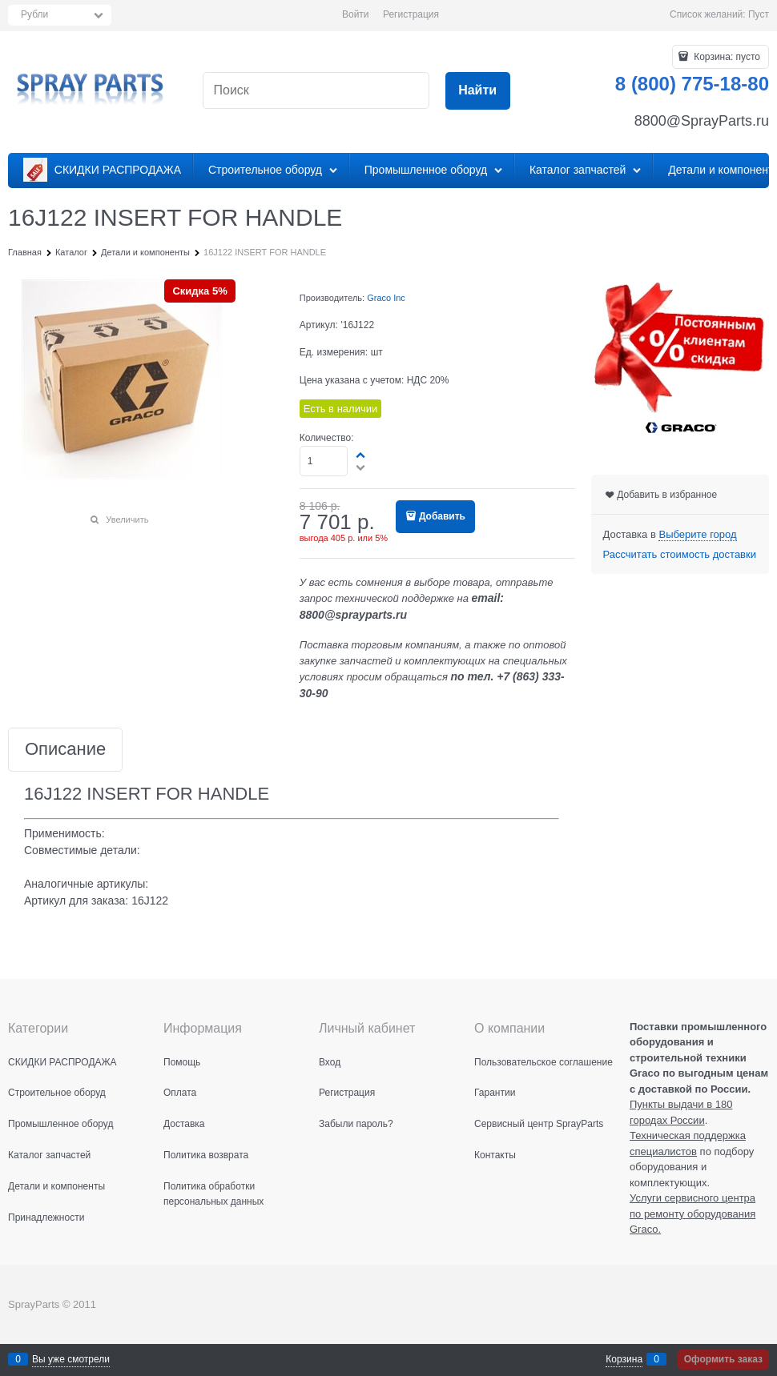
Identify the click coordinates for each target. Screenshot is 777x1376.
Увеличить (127, 519)
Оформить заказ (723, 1359)
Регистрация (411, 14)
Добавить (442, 516)
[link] (697, 534)
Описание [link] (65, 749)
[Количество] (324, 461)
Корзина (624, 1359)
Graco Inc (386, 298)
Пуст (758, 14)
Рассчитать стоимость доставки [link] (679, 554)
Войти (355, 14)
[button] (361, 454)
